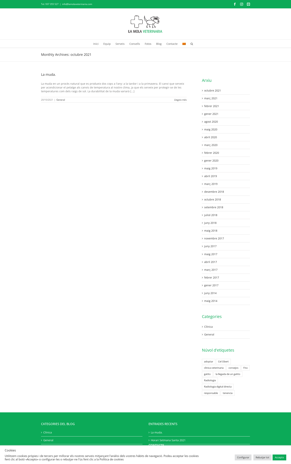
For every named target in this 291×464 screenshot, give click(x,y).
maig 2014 (210, 301)
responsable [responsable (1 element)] (211, 393)
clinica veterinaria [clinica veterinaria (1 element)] (214, 367)
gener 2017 (211, 285)
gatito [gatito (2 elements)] (207, 374)
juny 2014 (210, 293)
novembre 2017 (214, 238)
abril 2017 (210, 262)
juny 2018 (210, 223)
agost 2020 (211, 121)
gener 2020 (211, 160)
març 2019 (210, 184)
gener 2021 (211, 114)
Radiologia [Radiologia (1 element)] (210, 380)
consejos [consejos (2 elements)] (233, 367)
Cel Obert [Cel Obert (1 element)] (223, 361)
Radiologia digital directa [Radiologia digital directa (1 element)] (218, 386)
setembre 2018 (213, 207)
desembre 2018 (214, 191)
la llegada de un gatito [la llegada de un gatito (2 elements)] (228, 374)
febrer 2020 (211, 153)
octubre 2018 (212, 199)
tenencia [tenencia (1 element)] (227, 393)
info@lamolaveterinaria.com (77, 4)
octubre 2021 (212, 90)
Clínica (208, 326)
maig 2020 (210, 129)
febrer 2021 (211, 106)
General (60, 99)
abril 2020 (210, 137)
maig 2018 (210, 230)
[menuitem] (184, 43)
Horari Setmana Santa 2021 (168, 440)
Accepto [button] (279, 457)
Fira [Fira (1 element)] (245, 367)
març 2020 (210, 145)
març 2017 (210, 269)
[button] (192, 43)
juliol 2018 (210, 215)
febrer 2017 (211, 277)
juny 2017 (210, 246)
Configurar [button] (243, 457)
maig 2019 (210, 168)
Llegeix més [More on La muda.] (180, 99)
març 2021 (210, 98)
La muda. (48, 74)
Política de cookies (112, 459)
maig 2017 (210, 254)
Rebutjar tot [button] (262, 457)
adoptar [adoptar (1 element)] (208, 361)
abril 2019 (210, 176)
